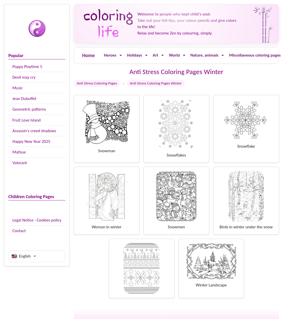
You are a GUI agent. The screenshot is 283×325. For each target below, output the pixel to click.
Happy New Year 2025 (31, 141)
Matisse (19, 152)
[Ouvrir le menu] (120, 55)
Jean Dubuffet (24, 98)
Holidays (134, 55)
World (174, 55)
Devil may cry (24, 77)
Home (88, 55)
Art (155, 55)
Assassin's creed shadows (34, 130)
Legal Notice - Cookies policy (36, 220)
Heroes (110, 55)
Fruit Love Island (26, 120)
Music (17, 88)
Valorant (19, 162)
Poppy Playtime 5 (27, 66)
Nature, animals (204, 55)
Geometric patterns (29, 109)
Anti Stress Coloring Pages (97, 83)
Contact (19, 230)
